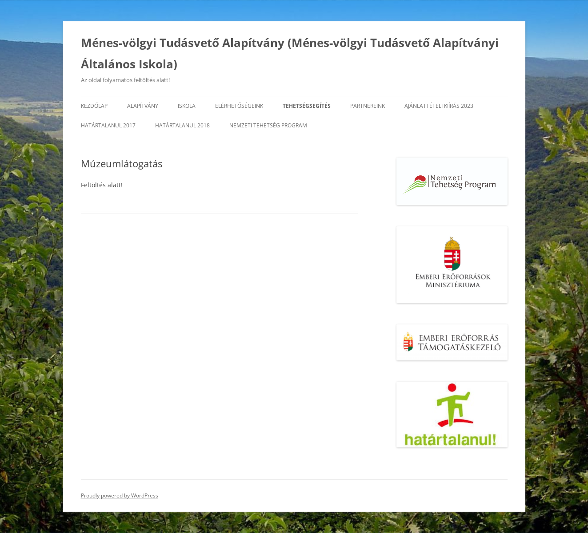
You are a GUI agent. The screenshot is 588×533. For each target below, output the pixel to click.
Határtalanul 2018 (182, 125)
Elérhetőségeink (239, 106)
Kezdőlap (94, 106)
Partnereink (367, 106)
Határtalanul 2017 (108, 125)
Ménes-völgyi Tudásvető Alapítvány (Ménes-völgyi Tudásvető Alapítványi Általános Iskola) (290, 53)
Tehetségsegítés (307, 106)
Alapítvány (142, 106)
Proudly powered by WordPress (119, 495)
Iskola (187, 106)
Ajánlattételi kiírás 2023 (438, 106)
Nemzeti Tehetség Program (268, 125)
